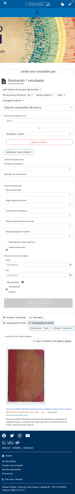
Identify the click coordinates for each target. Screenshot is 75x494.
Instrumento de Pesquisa (16, 210)
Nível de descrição (13, 190)
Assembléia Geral (21, 415)
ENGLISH (6, 448)
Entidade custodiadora (13, 163)
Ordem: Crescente (63, 328)
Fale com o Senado (12, 479)
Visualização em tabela (41, 323)
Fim (7, 270)
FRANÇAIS (28, 448)
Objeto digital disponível (16, 200)
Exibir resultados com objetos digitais (52, 341)
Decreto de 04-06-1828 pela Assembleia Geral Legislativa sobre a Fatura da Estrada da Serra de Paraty (39, 409)
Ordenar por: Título (39, 328)
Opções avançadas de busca (22, 107)
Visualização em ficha (14, 323)
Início (8, 260)
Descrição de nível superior (15, 174)
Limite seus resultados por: (38, 71)
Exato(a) (12, 292)
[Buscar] (39, 121)
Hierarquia (36, 317)
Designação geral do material (18, 231)
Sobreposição (14, 286)
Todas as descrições (17, 247)
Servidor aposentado (11, 469)
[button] (62, 4)
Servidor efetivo (9, 461)
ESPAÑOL (17, 448)
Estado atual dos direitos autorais (20, 221)
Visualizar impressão (14, 317)
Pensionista (7, 473)
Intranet (7, 456)
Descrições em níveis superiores (22, 242)
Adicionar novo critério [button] (18, 152)
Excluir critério (39, 142)
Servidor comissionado (12, 465)
